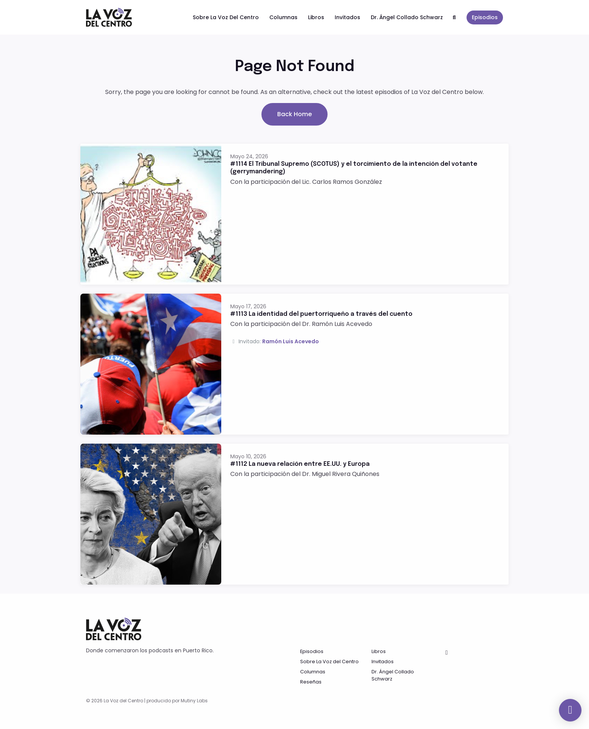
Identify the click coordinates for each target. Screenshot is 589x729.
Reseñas (311, 682)
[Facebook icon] (446, 652)
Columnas (283, 17)
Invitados (347, 17)
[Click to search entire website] (454, 17)
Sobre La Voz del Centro (226, 17)
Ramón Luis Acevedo (290, 341)
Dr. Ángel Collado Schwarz (407, 17)
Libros (316, 17)
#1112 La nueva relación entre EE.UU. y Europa (300, 464)
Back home (294, 114)
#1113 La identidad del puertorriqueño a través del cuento (321, 314)
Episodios (485, 17)
